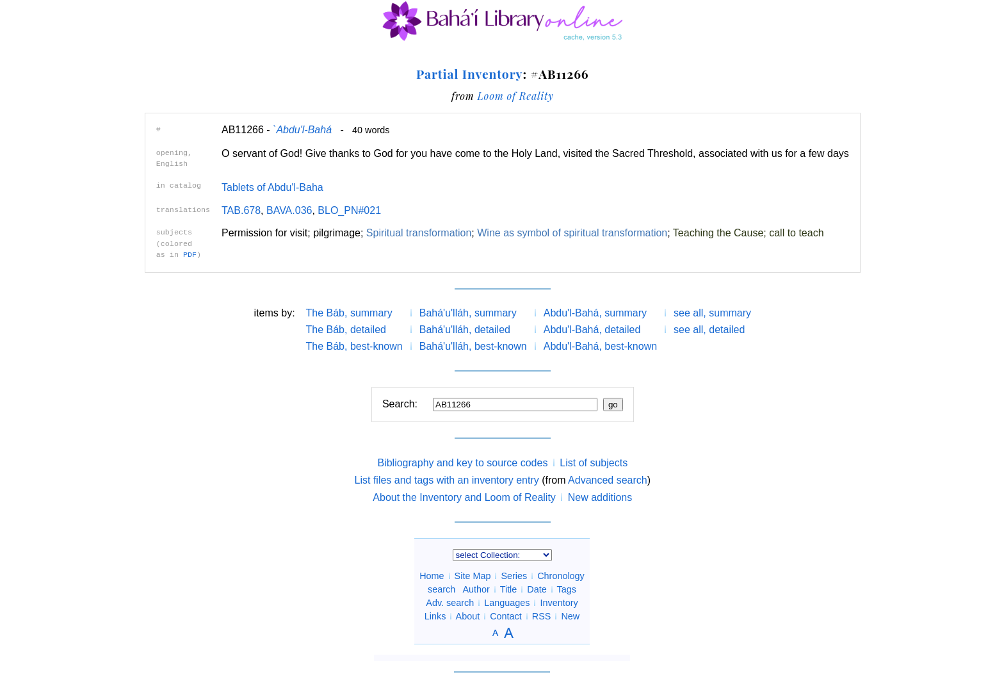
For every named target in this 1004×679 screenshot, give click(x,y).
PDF (190, 255)
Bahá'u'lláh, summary (468, 312)
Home (431, 576)
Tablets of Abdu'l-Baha (272, 187)
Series (514, 576)
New (570, 616)
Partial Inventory (469, 73)
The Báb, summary (349, 312)
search (441, 589)
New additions (600, 497)
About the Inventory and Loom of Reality (464, 497)
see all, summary (712, 312)
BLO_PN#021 (349, 210)
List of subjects (594, 462)
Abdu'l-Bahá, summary (595, 312)
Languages (507, 603)
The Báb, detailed (346, 329)
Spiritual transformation (419, 232)
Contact (506, 616)
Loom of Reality (515, 95)
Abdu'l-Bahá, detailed (592, 329)
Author (476, 589)
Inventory (559, 603)
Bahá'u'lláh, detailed (464, 329)
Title (508, 589)
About (468, 616)
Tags (566, 589)
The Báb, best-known (354, 346)
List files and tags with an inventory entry (447, 480)
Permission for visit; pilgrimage (291, 232)
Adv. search (450, 603)
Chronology (561, 576)
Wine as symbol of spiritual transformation (572, 232)
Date (536, 589)
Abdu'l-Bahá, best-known (600, 346)
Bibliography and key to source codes (462, 462)
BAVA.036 (289, 210)
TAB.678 (241, 210)
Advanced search (607, 480)
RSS (541, 616)
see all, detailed (709, 329)
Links (435, 616)
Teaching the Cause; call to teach (748, 232)
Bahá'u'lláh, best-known (473, 346)
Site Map (473, 576)
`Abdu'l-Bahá (302, 129)
